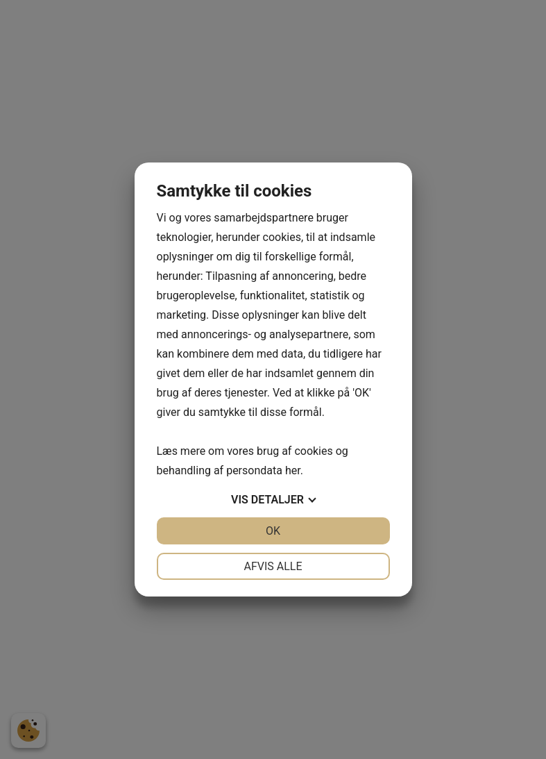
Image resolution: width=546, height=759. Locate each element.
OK (273, 530)
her (292, 470)
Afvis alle (273, 566)
